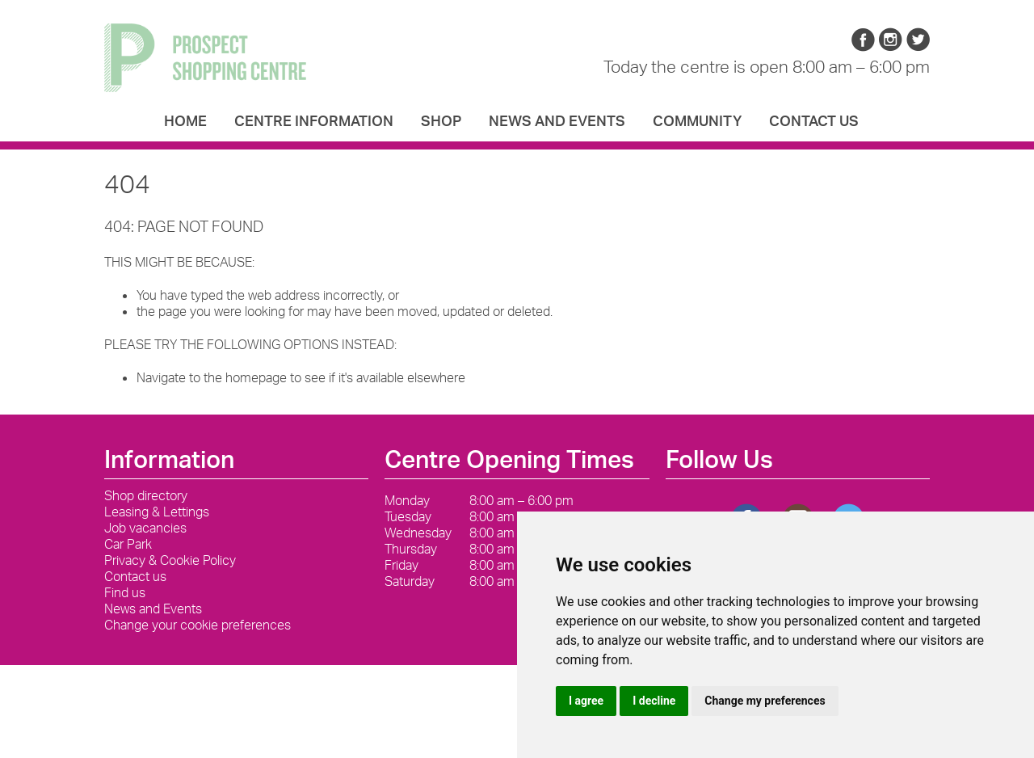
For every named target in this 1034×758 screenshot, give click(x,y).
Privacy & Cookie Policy (170, 560)
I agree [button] (586, 700)
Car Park (128, 544)
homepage (256, 377)
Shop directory (145, 495)
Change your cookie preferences (197, 625)
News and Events (557, 121)
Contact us (814, 121)
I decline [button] (654, 700)
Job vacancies (145, 528)
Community (697, 121)
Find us (124, 592)
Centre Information (313, 121)
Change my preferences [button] (764, 700)
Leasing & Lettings (156, 511)
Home (185, 121)
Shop (441, 121)
